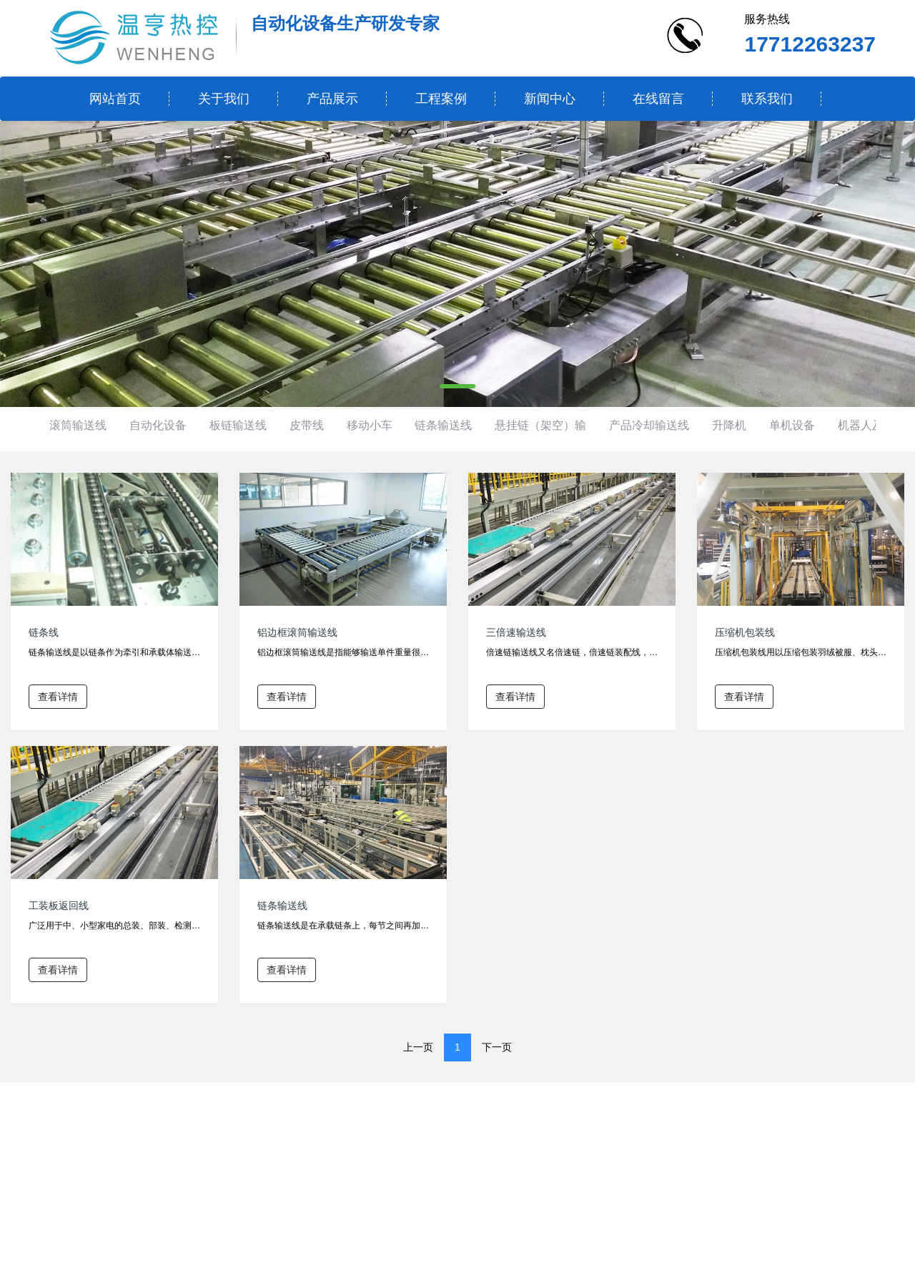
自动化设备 (158, 425)
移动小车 (369, 425)
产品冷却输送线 (649, 425)
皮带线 (307, 425)
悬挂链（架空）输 (540, 425)
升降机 (729, 425)
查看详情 (58, 696)
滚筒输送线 (78, 425)
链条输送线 (443, 425)
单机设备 (792, 425)
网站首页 (115, 99)
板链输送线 (238, 425)
